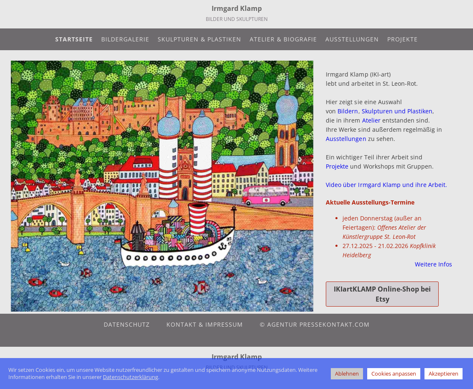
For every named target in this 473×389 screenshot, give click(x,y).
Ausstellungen (352, 39)
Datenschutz (127, 324)
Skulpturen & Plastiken (199, 39)
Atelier (371, 120)
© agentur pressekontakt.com (315, 324)
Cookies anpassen (393, 373)
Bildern (347, 111)
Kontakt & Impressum (204, 324)
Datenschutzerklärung (130, 377)
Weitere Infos (433, 264)
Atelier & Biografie (283, 39)
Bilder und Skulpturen (237, 19)
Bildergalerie (125, 39)
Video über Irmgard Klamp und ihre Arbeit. (386, 185)
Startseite (74, 39)
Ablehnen (347, 373)
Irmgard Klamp (237, 8)
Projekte (402, 39)
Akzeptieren (443, 373)
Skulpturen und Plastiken (397, 111)
